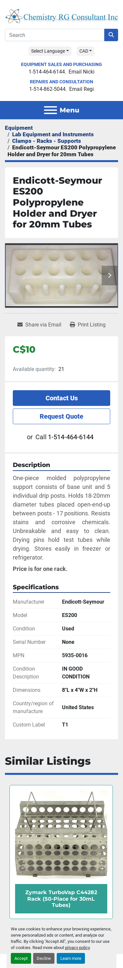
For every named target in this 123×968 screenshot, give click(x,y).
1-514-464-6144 (47, 72)
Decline (44, 958)
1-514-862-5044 (47, 89)
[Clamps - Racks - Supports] (46, 141)
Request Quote (61, 416)
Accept (21, 958)
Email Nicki (81, 72)
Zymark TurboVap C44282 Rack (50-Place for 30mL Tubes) (61, 898)
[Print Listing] (88, 325)
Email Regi (81, 89)
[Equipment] (19, 128)
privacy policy (77, 947)
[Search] (54, 35)
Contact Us (62, 398)
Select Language (48, 51)
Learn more (70, 958)
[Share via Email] (39, 325)
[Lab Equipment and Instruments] (53, 134)
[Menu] (50, 110)
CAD (83, 51)
